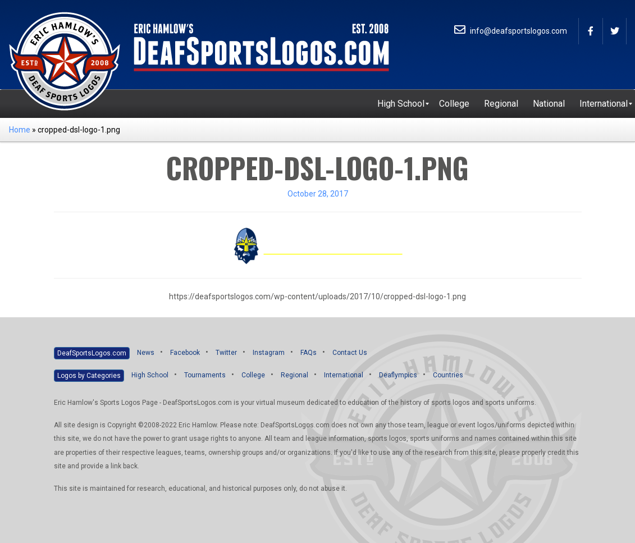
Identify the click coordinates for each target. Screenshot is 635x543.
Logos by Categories (89, 376)
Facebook (185, 353)
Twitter (226, 353)
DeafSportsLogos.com (91, 353)
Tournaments (205, 375)
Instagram (269, 353)
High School (149, 375)
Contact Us (349, 353)
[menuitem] (401, 103)
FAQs (308, 353)
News (145, 353)
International (343, 375)
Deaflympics (398, 375)
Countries (448, 375)
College (253, 375)
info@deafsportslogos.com (510, 30)
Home (19, 129)
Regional (294, 375)
